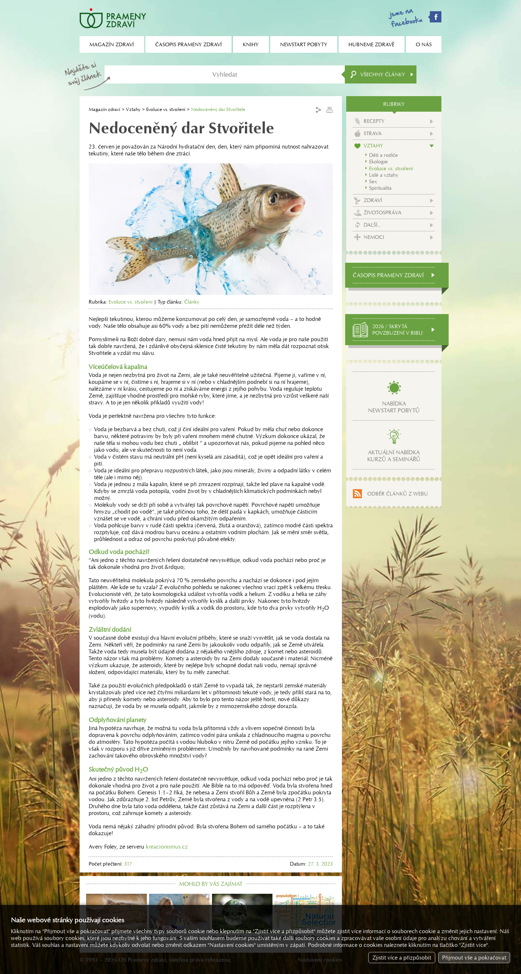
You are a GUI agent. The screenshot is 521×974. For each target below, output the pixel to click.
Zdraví (373, 200)
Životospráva (383, 212)
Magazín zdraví (104, 109)
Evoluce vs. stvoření (165, 109)
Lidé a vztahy (383, 175)
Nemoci (374, 237)
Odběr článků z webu (397, 493)
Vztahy (133, 109)
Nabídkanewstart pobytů (394, 407)
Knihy (251, 44)
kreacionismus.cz (167, 846)
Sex (373, 181)
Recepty (374, 121)
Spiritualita (380, 188)
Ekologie (378, 161)
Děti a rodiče (383, 155)
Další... (372, 225)
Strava (373, 133)
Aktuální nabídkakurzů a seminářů (393, 456)
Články (191, 302)
